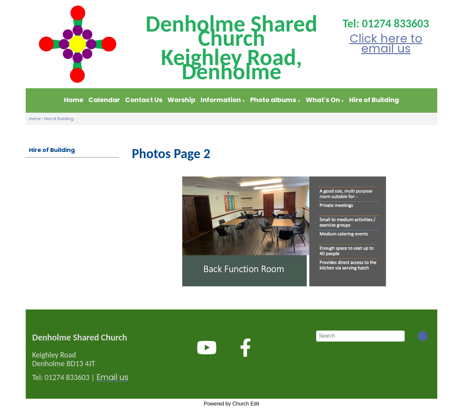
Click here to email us (386, 43)
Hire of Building (374, 99)
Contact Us (143, 99)
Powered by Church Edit (231, 403)
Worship (181, 99)
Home (73, 99)
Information (221, 99)
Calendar (104, 99)
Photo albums (273, 99)
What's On (323, 99)
